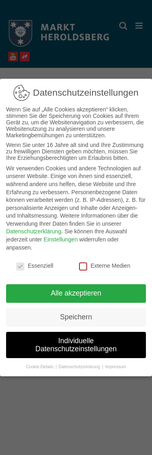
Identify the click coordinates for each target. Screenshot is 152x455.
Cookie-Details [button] (40, 362)
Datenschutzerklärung (33, 227)
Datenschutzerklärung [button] (80, 362)
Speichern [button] (76, 313)
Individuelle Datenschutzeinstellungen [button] (75, 341)
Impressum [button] (115, 362)
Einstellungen (61, 235)
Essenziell (34, 261)
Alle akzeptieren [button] (76, 289)
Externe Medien (104, 261)
